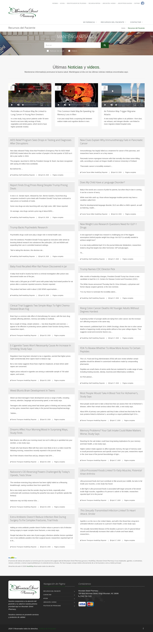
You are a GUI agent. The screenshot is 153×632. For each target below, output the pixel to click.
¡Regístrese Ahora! (125, 3)
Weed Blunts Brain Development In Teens (32, 390)
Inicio (123, 28)
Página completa (58, 175)
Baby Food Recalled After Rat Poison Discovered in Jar (38, 266)
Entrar (137, 3)
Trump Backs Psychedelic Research (29, 227)
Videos (72, 51)
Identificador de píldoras (76, 3)
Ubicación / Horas (108, 3)
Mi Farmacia (89, 22)
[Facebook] (143, 629)
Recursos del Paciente (112, 22)
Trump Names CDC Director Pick (97, 269)
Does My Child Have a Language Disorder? (102, 182)
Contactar (135, 22)
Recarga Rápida (94, 3)
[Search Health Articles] (72, 45)
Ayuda (62, 3)
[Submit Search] (105, 45)
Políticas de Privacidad (52, 605)
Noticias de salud (55, 51)
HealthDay (29, 566)
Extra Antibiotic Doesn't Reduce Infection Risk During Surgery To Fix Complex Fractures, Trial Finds (38, 518)
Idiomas (55, 3)
